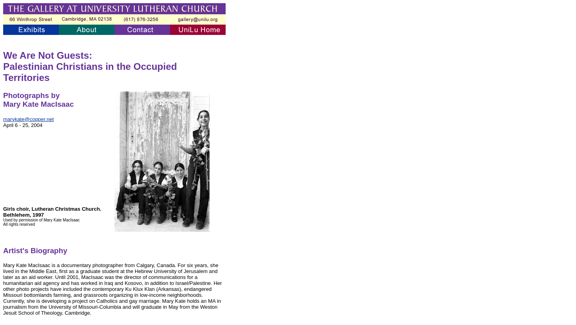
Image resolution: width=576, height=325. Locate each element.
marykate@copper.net (28, 119)
